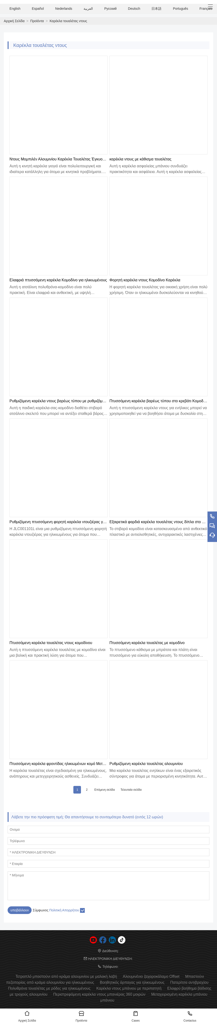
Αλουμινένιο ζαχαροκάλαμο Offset (151, 976)
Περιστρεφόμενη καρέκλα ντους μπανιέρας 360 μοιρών (99, 994)
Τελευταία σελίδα (131, 789)
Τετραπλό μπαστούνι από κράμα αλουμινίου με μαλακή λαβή (66, 976)
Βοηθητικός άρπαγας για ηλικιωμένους (132, 982)
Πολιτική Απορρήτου (64, 910)
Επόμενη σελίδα (104, 789)
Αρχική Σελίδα (14, 21)
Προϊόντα (37, 21)
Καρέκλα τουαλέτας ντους (68, 21)
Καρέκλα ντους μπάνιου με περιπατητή (128, 988)
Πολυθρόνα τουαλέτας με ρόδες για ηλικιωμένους (49, 988)
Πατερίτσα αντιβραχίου (189, 982)
